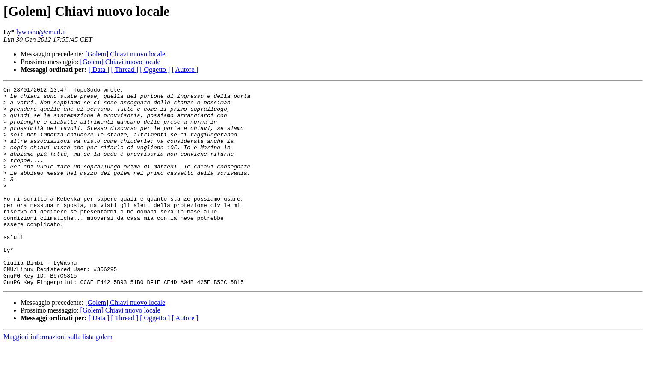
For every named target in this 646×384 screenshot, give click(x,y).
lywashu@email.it (41, 31)
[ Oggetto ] (155, 69)
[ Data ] (99, 69)
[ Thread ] (125, 69)
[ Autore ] (185, 69)
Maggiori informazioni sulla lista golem (58, 376)
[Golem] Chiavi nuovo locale (125, 54)
